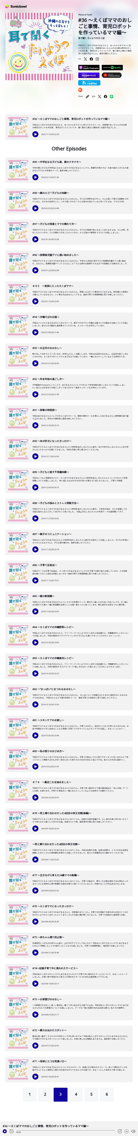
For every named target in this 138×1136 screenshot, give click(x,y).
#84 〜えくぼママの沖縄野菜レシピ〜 (53, 627)
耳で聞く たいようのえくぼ (91, 38)
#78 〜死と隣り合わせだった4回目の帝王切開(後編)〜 (61, 813)
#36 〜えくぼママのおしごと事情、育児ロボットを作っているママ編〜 (71, 119)
